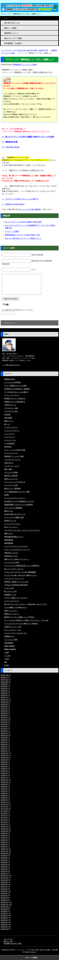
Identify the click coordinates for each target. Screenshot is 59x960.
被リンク (7, 424)
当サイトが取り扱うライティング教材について (23, 238)
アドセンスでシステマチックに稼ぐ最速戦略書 (20, 572)
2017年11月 (5, 806)
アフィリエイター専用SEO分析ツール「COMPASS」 (22, 566)
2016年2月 (4, 844)
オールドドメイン (10, 440)
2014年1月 (4, 900)
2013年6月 (4, 915)
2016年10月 (5, 831)
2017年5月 (4, 820)
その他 (6, 659)
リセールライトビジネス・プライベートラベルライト (22, 530)
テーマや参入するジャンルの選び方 (16, 392)
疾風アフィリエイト (11, 611)
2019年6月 (4, 766)
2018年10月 (5, 782)
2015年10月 (5, 853)
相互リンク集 (8, 941)
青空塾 (6, 495)
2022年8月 (4, 706)
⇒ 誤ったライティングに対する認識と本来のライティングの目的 (28, 137)
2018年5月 (4, 793)
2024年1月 (4, 677)
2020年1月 (4, 751)
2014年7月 (4, 887)
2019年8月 (4, 762)
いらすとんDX (9, 588)
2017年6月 (4, 818)
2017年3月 (4, 822)
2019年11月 (5, 755)
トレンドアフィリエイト (12, 524)
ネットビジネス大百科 (11, 562)
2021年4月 (4, 728)
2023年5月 (4, 688)
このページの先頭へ (31, 958)
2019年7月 (4, 764)
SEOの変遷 (8, 418)
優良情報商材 (8, 543)
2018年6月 (4, 791)
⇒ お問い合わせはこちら (11, 365)
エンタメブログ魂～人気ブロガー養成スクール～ (20, 575)
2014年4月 (4, 893)
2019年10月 (5, 757)
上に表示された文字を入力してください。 (18, 310)
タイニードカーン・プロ (12, 630)
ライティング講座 (12, 231)
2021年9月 (4, 722)
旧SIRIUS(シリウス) (11, 556)
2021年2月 (4, 731)
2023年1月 (4, 697)
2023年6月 (4, 686)
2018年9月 (4, 784)
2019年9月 (4, 760)
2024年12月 (5, 675)
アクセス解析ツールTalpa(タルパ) (15, 607)
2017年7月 (4, 815)
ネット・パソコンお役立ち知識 (14, 450)
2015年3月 (4, 869)
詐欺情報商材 (8, 643)
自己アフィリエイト (11, 527)
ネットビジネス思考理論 (12, 382)
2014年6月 (4, 889)
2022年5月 (4, 713)
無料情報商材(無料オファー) (13, 537)
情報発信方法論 (9, 379)
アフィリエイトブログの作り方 (14, 482)
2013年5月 (4, 918)
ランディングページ (11, 453)
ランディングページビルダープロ (15, 633)
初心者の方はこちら (12, 23)
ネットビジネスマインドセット (14, 498)
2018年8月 (4, 786)
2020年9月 (4, 737)
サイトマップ (8, 939)
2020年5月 (4, 744)
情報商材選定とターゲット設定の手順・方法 (22, 235)
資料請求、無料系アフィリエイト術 (16, 582)
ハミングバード (9, 434)
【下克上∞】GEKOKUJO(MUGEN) (16, 585)
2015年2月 (4, 871)
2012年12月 (5, 929)
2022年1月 (4, 717)
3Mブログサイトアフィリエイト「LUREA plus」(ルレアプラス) (25, 604)
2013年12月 (5, 902)
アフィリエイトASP (11, 485)
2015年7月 (4, 860)
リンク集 (7, 656)
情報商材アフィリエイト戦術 (25, 65)
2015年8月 (4, 858)
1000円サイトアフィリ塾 (12, 627)
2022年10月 (5, 702)
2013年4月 (4, 920)
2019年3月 (4, 773)
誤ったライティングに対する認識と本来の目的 (23, 222)
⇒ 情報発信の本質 (10, 142)
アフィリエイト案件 (11, 639)
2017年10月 (5, 809)
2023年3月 (4, 693)
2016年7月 (4, 838)
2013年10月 (5, 907)
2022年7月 (4, 708)
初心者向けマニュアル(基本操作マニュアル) (19, 501)
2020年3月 (4, 749)
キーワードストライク (11, 601)
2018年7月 (4, 789)
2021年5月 (4, 726)
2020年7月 (4, 742)
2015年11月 (5, 851)
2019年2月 (4, 775)
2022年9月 (4, 704)
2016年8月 (4, 835)
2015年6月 (4, 862)
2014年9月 (4, 882)
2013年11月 (5, 904)
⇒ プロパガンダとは (10, 147)
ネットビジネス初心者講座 (29, 209)
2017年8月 (4, 813)
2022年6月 (4, 711)
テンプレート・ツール (11, 466)
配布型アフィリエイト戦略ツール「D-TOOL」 (19, 617)
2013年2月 (4, 924)
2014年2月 (4, 898)
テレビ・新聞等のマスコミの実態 (15, 385)
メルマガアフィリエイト (12, 459)
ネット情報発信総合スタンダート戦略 (17, 492)
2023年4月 (4, 691)
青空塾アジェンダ (10, 520)
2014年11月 (5, 878)
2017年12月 (5, 804)
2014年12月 (5, 875)
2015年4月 (4, 866)
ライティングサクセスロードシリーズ (17, 549)
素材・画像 (8, 469)
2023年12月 (5, 680)
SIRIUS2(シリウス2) (11, 553)
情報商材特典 (8, 540)
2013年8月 (4, 911)
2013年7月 (4, 913)
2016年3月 (4, 842)
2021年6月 (4, 724)
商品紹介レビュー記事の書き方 (14, 402)
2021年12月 (5, 720)
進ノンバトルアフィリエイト (14, 569)
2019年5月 (4, 769)
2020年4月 (4, 746)
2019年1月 (4, 777)
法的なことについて (11, 479)
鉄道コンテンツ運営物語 (12, 488)
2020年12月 (5, 735)
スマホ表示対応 (9, 443)
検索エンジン (8, 421)
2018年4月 (4, 795)
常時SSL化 (8, 447)
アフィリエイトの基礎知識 (13, 508)
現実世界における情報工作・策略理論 (17, 389)
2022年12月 (5, 700)
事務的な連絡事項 (10, 649)
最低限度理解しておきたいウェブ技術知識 (18, 504)
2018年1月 (4, 802)
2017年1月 (4, 824)
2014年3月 (4, 895)
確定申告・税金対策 (11, 475)
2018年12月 (5, 780)
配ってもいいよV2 (10, 591)
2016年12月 (5, 826)
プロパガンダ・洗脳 (11, 408)
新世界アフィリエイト (11, 614)
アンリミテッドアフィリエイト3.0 (15, 546)
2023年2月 (4, 695)
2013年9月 (4, 909)
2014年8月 (4, 884)
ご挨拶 (6, 652)
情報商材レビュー (11, 33)
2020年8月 (4, 740)
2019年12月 (5, 753)
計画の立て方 (8, 463)
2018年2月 (4, 800)
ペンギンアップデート (11, 430)
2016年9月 (4, 833)
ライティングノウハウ (11, 395)
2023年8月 (4, 684)
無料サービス (8, 511)
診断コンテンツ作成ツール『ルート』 (17, 559)
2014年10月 (5, 880)
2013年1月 (4, 927)
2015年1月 (4, 873)
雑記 (5, 662)
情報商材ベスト (9, 636)
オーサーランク (9, 437)
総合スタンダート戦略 (13, 38)
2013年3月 (4, 922)
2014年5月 (4, 891)
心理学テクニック (10, 405)
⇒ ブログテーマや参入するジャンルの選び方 (20, 199)
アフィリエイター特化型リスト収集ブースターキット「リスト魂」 (26, 620)
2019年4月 (4, 771)
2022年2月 (4, 715)
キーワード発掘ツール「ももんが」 (16, 598)
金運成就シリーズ (10, 594)
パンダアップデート (11, 427)
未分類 (6, 665)
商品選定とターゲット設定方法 (14, 398)
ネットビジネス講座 (11, 472)
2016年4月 (4, 840)
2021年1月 (4, 733)
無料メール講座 (10, 28)
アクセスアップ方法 (11, 411)
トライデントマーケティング (14, 578)
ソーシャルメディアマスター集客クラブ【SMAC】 (21, 623)
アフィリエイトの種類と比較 (14, 517)
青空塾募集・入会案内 (13, 43)
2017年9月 (4, 811)
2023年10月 (5, 682)
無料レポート (8, 533)
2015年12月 (5, 849)
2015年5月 (4, 864)
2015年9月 (4, 855)
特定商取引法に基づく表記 (13, 943)
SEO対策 (7, 414)
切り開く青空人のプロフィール (14, 514)
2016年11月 (5, 829)
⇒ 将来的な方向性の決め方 (13, 204)
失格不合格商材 (9, 646)
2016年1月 (4, 846)
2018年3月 (4, 797)
